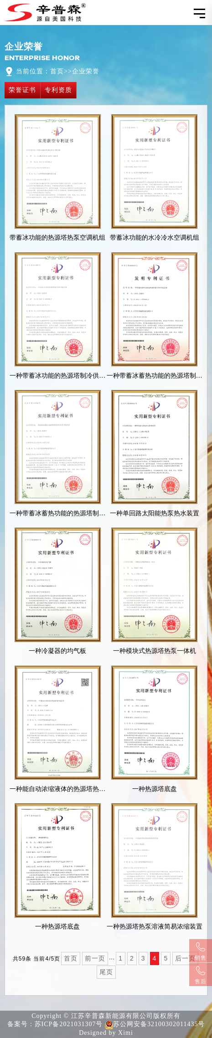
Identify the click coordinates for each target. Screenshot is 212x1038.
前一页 (95, 958)
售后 (201, 975)
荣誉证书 (22, 90)
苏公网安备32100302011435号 (155, 1024)
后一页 (185, 958)
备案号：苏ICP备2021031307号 (55, 1024)
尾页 (106, 972)
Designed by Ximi (106, 1032)
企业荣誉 (85, 71)
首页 (57, 71)
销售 (201, 951)
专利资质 (58, 90)
